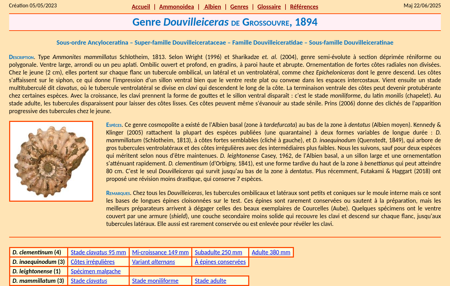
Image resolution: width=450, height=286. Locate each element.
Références (304, 7)
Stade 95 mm (98, 252)
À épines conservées (220, 262)
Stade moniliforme (155, 281)
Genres (239, 7)
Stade (89, 281)
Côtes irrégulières (93, 262)
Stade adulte (210, 281)
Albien (212, 7)
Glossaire (269, 7)
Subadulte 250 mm (218, 252)
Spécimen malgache (96, 271)
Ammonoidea (176, 7)
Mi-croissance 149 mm (160, 252)
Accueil (141, 7)
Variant (153, 262)
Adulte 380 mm (271, 252)
